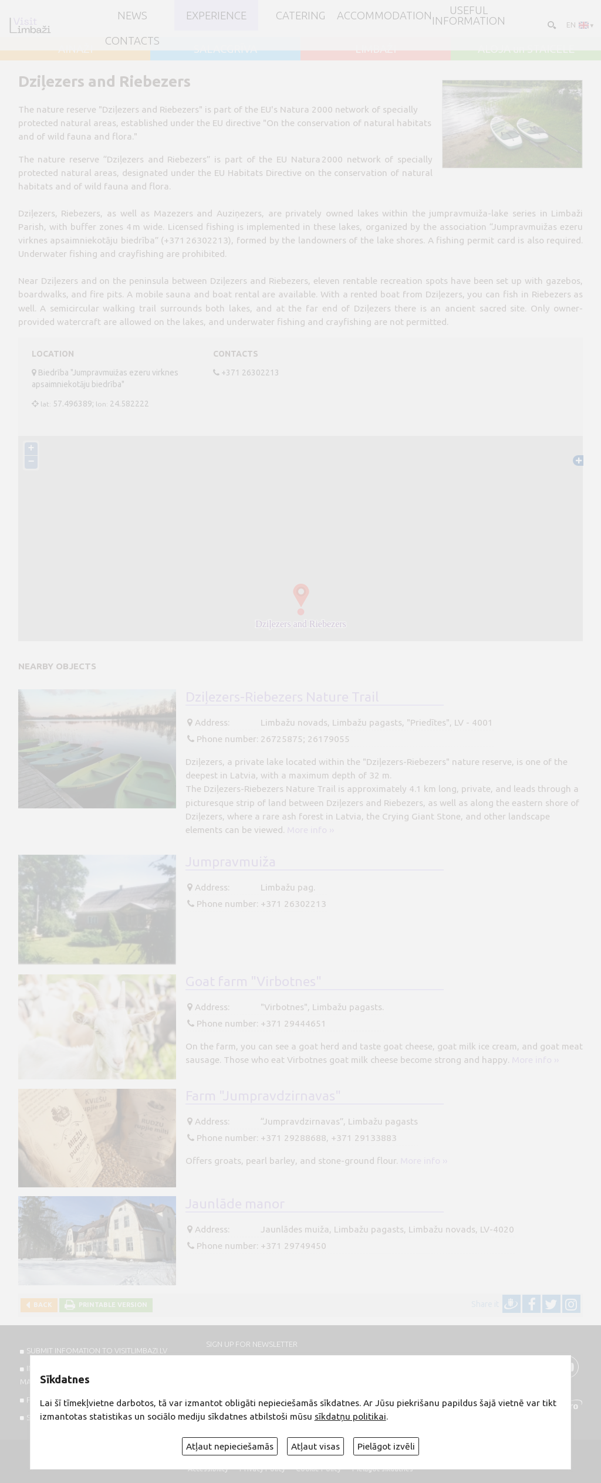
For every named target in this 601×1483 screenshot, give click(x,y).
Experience (216, 15)
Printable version (111, 1304)
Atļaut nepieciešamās (230, 1446)
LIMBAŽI (375, 48)
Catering (300, 15)
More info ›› (310, 830)
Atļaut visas (315, 1446)
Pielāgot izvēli (386, 1446)
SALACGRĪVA (225, 48)
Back (41, 1304)
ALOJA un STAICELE (526, 48)
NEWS (132, 15)
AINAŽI (75, 48)
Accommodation (384, 15)
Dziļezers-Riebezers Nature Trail (282, 696)
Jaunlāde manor (235, 1203)
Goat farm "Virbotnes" (253, 980)
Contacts (132, 40)
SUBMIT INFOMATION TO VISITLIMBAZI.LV (96, 1350)
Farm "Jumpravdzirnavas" (263, 1095)
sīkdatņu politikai (350, 1416)
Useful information (468, 15)
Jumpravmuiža (230, 861)
